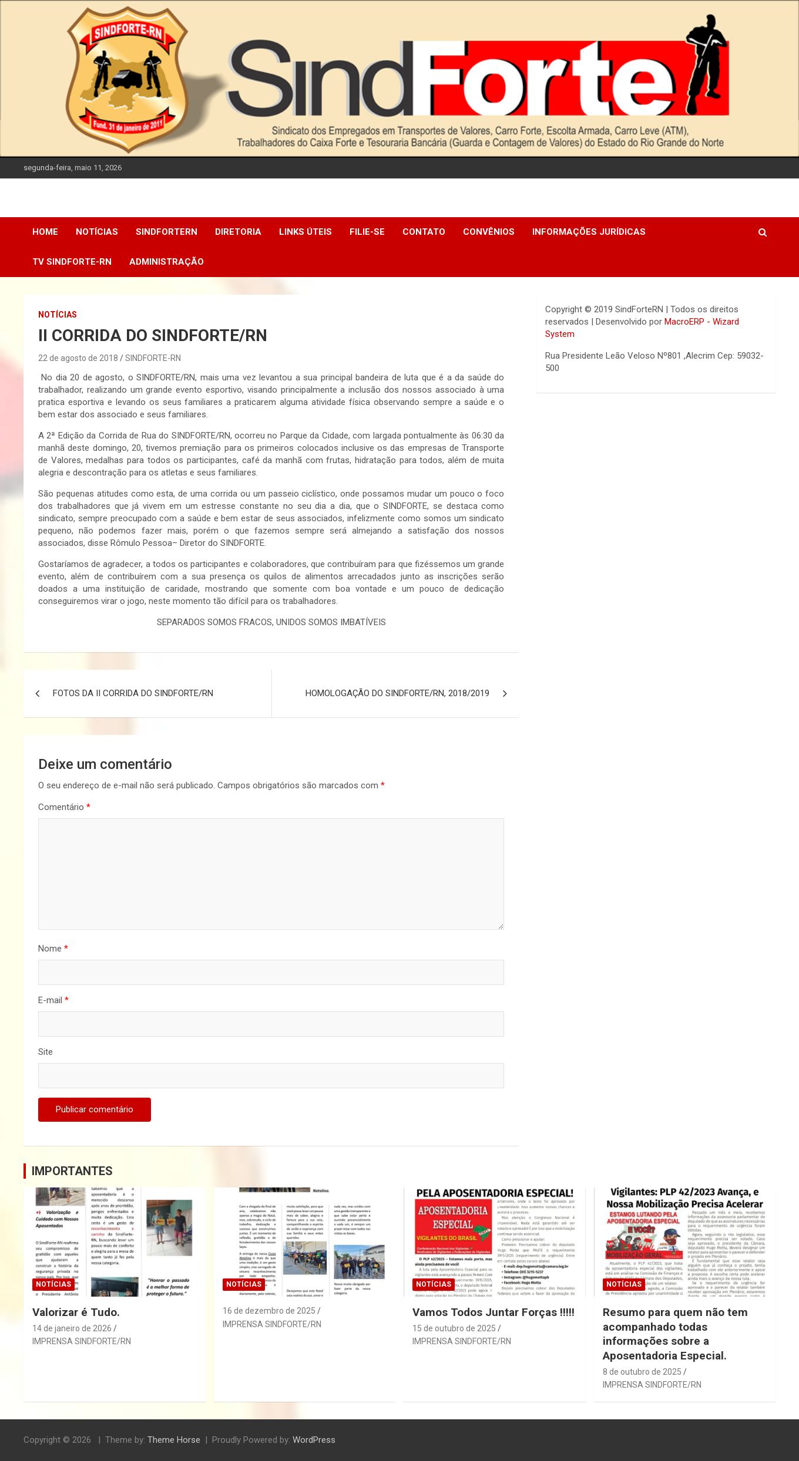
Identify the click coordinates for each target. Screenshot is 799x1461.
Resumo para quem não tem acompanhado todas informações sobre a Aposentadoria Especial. (675, 1333)
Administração (166, 262)
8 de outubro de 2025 (642, 1371)
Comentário (64, 807)
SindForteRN (166, 232)
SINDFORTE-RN (153, 358)
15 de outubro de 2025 (454, 1328)
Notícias (97, 232)
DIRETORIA (238, 232)
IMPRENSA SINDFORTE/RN (81, 1341)
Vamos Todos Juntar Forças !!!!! (493, 1312)
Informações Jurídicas (589, 232)
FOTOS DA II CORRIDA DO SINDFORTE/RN (133, 693)
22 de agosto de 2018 (78, 358)
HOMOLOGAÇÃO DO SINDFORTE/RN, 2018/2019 (397, 693)
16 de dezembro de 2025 (269, 1310)
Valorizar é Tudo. (76, 1312)
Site (45, 1052)
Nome (53, 948)
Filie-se (367, 232)
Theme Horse (173, 1440)
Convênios (489, 232)
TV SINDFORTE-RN (72, 262)
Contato (423, 232)
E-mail (53, 1000)
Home (45, 232)
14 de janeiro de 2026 (72, 1328)
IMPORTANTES (72, 1171)
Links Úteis (305, 232)
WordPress (314, 1440)
